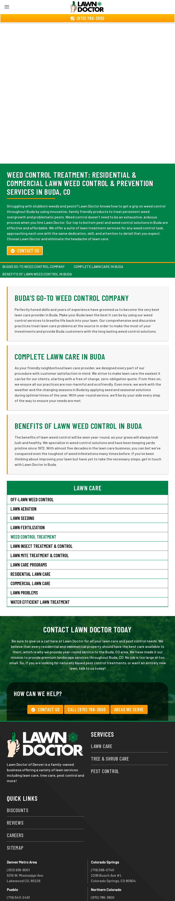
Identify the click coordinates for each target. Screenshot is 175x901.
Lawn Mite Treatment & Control (39, 531)
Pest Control (105, 746)
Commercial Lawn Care (30, 559)
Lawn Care (101, 721)
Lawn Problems (24, 568)
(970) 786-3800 (102, 873)
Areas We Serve (129, 685)
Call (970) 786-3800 (87, 685)
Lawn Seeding (22, 493)
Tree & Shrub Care (110, 734)
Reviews (15, 798)
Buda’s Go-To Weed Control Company (33, 242)
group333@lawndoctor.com (113, 889)
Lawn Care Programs (28, 540)
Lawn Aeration (23, 484)
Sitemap (15, 823)
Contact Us (25, 226)
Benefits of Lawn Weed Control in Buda (37, 249)
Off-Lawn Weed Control (32, 475)
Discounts (17, 786)
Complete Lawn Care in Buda (98, 242)
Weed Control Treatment (33, 512)
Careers (15, 811)
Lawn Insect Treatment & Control (41, 521)
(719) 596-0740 (102, 845)
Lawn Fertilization (27, 503)
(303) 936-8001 (18, 845)
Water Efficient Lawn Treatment (40, 577)
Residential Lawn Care (30, 549)
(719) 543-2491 (18, 873)
